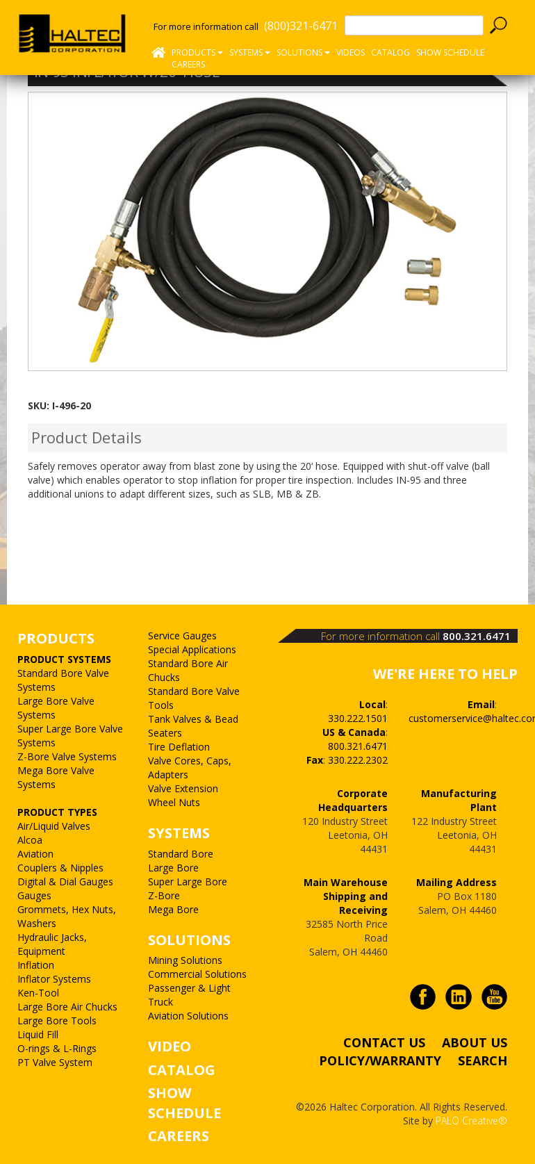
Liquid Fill (37, 1034)
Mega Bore (173, 909)
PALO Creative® (471, 1120)
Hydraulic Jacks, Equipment (52, 944)
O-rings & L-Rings (57, 1048)
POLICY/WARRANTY (380, 1060)
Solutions (303, 52)
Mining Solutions (185, 960)
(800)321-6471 (301, 25)
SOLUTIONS (189, 940)
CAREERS (188, 64)
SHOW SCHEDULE (450, 52)
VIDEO (169, 1046)
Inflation (35, 965)
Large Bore (173, 867)
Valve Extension (183, 788)
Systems (249, 52)
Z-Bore (164, 895)
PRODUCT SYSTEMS (64, 659)
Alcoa (29, 839)
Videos (350, 52)
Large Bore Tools (57, 1020)
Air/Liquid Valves (53, 826)
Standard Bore (180, 853)
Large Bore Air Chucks (67, 1006)
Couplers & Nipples (60, 867)
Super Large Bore (187, 881)
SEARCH (482, 1060)
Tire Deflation (179, 746)
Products (197, 52)
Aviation (35, 853)
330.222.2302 (358, 760)
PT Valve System (54, 1062)
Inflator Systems (54, 978)
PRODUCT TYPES (57, 812)
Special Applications (192, 649)
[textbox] (414, 25)
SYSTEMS (179, 832)
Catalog (390, 52)
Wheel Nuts (174, 802)
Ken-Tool (38, 992)
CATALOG (181, 1069)
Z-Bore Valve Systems (67, 756)
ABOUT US (474, 1042)
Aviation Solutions (188, 1015)
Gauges (34, 895)
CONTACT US (384, 1042)
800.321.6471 (477, 636)
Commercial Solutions (197, 974)
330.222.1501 (358, 718)
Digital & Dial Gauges (65, 881)
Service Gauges (182, 635)
